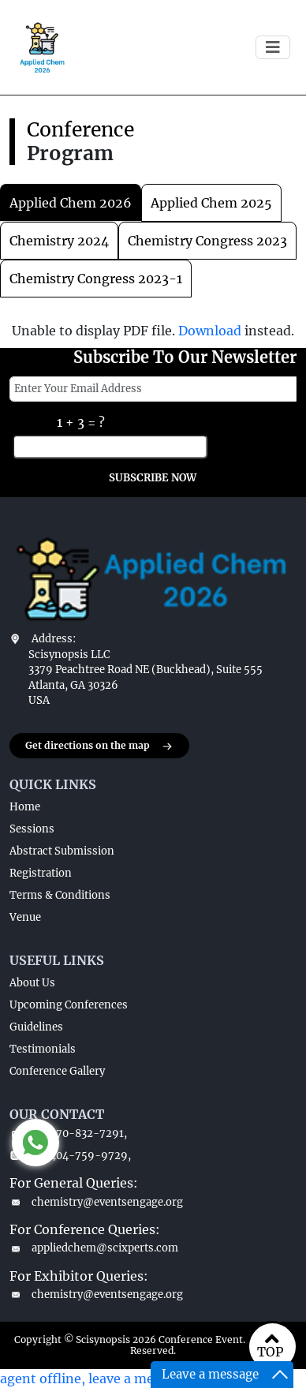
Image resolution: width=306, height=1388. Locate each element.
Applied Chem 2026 (70, 203)
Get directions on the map (99, 746)
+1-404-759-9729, (70, 1155)
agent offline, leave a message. (96, 1378)
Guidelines (36, 1027)
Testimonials (42, 1049)
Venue (25, 917)
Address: (54, 638)
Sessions (31, 829)
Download (209, 331)
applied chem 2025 (211, 203)
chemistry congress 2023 (207, 241)
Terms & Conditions (59, 895)
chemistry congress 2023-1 (95, 278)
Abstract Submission (61, 851)
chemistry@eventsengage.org (96, 1202)
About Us (32, 983)
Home (24, 807)
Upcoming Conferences (68, 1005)
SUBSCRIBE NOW (152, 477)
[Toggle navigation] (273, 47)
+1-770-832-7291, (68, 1133)
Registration (40, 873)
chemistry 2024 (59, 241)
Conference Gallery (57, 1071)
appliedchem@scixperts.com (93, 1248)
